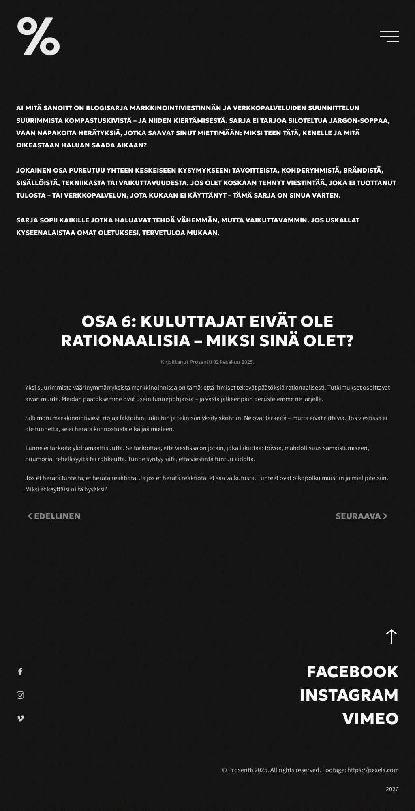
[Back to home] (38, 36)
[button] (389, 36)
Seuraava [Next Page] (361, 516)
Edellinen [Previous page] (54, 516)
